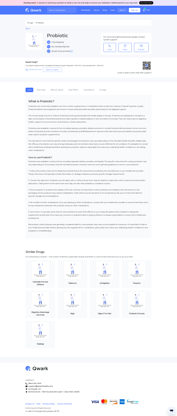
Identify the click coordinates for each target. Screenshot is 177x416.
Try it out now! (146, 3)
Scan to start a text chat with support (134, 73)
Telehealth (85, 10)
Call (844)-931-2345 (34, 69)
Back (28, 29)
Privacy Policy (49, 404)
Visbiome (72, 283)
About (96, 10)
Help (112, 10)
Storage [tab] (102, 90)
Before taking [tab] (57, 90)
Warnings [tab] (41, 90)
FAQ (38, 404)
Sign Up (134, 10)
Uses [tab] (29, 90)
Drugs (30, 23)
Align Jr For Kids (104, 313)
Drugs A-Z (30, 404)
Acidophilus (104, 283)
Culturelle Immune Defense (40, 283)
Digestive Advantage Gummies (40, 313)
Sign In (122, 10)
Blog (105, 10)
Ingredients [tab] (89, 90)
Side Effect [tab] (73, 90)
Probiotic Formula (136, 313)
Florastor (137, 283)
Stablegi (40, 344)
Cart (146, 9)
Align (72, 313)
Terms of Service (64, 404)
